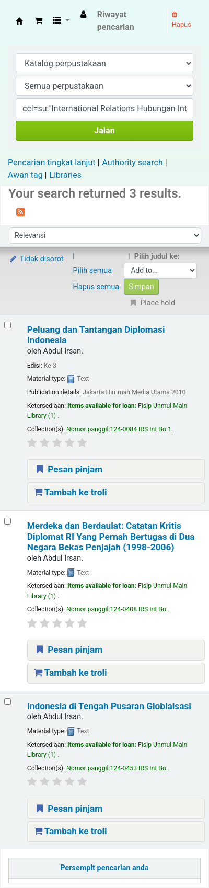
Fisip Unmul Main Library (19, 21)
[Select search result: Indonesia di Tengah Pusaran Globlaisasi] (7, 701)
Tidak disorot (36, 259)
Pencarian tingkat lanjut (51, 162)
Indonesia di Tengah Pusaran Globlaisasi (109, 706)
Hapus (181, 20)
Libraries (66, 175)
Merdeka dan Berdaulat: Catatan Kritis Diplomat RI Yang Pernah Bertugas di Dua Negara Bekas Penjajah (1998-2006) (111, 536)
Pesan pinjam (68, 469)
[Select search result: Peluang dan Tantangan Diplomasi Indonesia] (7, 325)
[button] (38, 20)
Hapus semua (96, 286)
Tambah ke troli (70, 492)
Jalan (104, 130)
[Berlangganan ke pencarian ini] (20, 211)
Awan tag (25, 175)
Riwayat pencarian (115, 20)
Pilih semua (92, 270)
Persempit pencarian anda (104, 867)
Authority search (132, 162)
